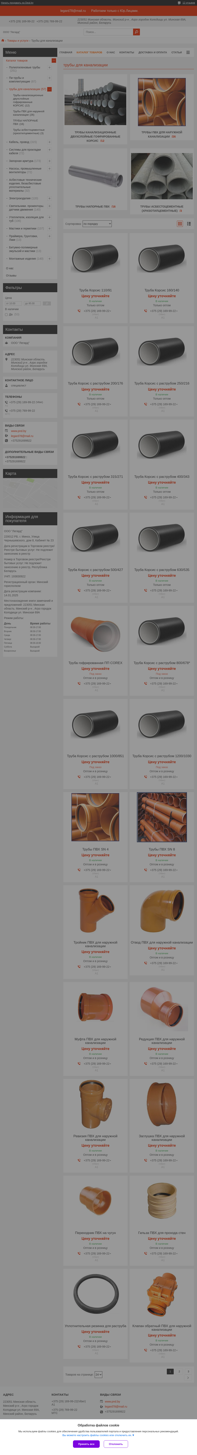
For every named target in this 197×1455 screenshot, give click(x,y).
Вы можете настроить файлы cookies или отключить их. (97, 1435)
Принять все (86, 1444)
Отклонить (116, 1444)
